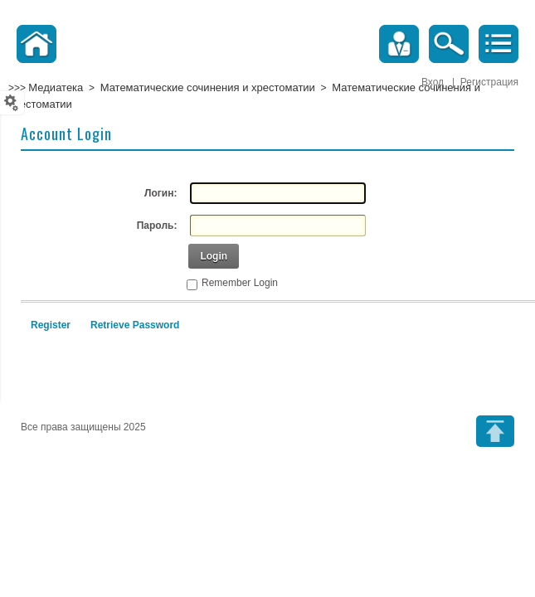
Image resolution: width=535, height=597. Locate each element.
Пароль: (157, 225)
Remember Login (240, 283)
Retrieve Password (134, 325)
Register (51, 325)
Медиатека (55, 87)
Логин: (160, 193)
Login (213, 256)
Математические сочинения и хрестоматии (207, 87)
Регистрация (489, 82)
